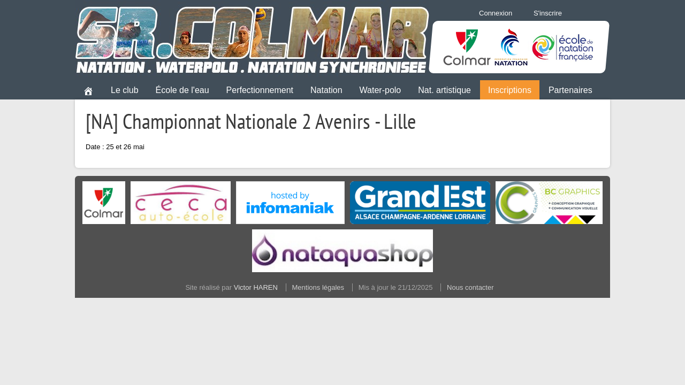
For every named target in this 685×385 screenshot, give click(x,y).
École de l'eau (182, 90)
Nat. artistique (444, 90)
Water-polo (380, 90)
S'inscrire (548, 13)
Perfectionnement (259, 90)
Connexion (495, 13)
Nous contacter (470, 287)
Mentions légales (318, 287)
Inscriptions (509, 90)
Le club (125, 90)
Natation (326, 90)
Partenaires (570, 90)
